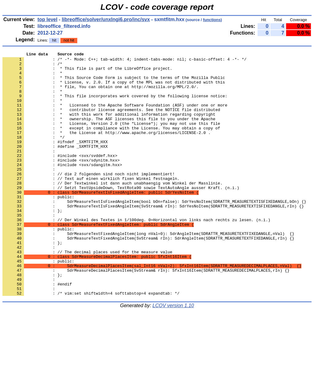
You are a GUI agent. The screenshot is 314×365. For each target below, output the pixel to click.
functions (212, 19)
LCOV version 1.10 (173, 354)
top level (47, 19)
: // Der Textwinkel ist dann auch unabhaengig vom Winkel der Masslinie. (112, 209)
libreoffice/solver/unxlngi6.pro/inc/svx (106, 19)
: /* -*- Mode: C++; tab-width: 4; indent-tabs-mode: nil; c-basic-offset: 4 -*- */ (124, 61)
